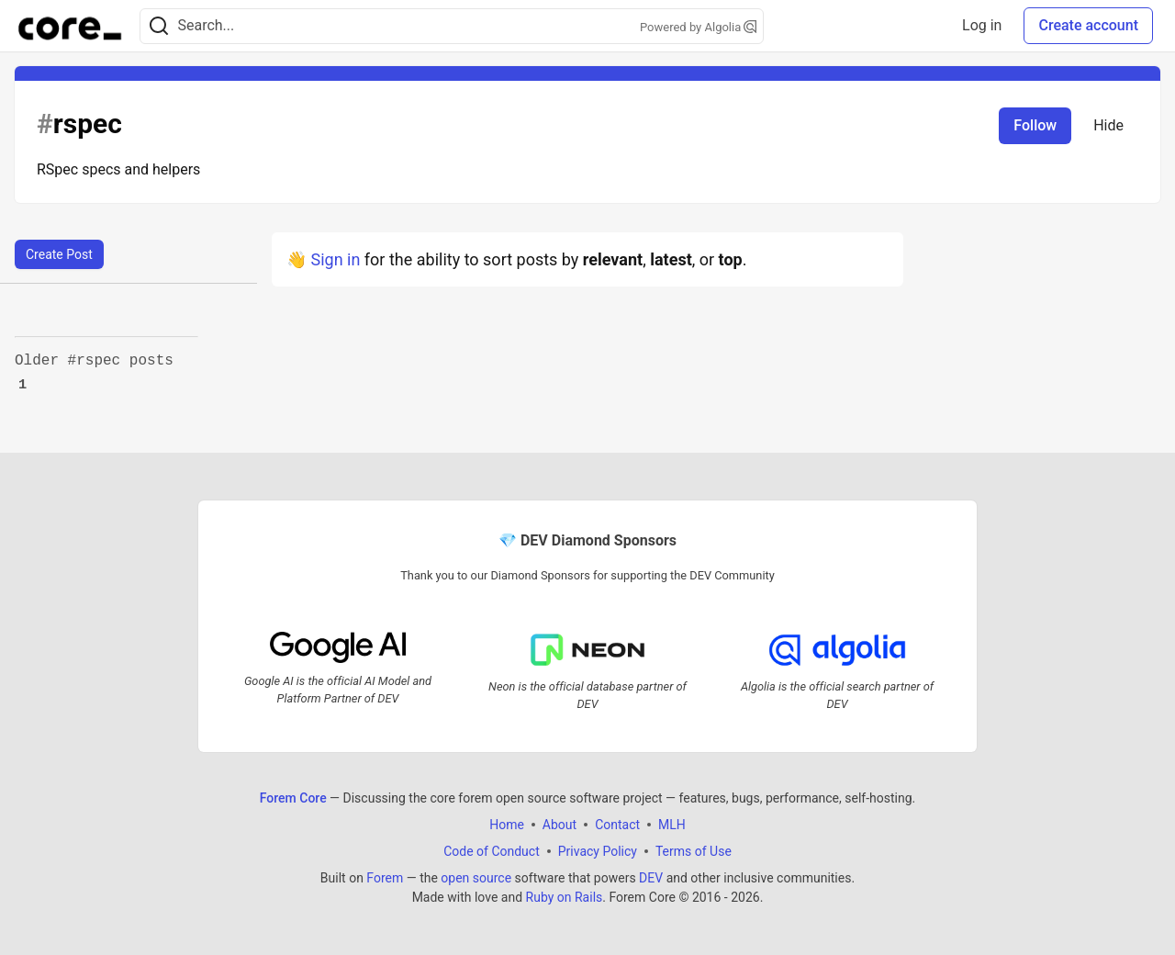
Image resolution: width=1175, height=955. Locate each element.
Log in (982, 25)
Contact (617, 824)
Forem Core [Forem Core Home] (293, 798)
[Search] (158, 26)
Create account (1088, 25)
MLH (672, 824)
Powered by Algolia (698, 27)
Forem (384, 878)
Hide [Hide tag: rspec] (1108, 125)
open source (476, 878)
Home (506, 824)
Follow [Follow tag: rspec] (1035, 125)
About (559, 824)
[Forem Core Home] (70, 25)
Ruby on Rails (564, 897)
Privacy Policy (597, 851)
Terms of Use (693, 851)
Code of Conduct (491, 851)
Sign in (335, 259)
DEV (651, 878)
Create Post (59, 254)
